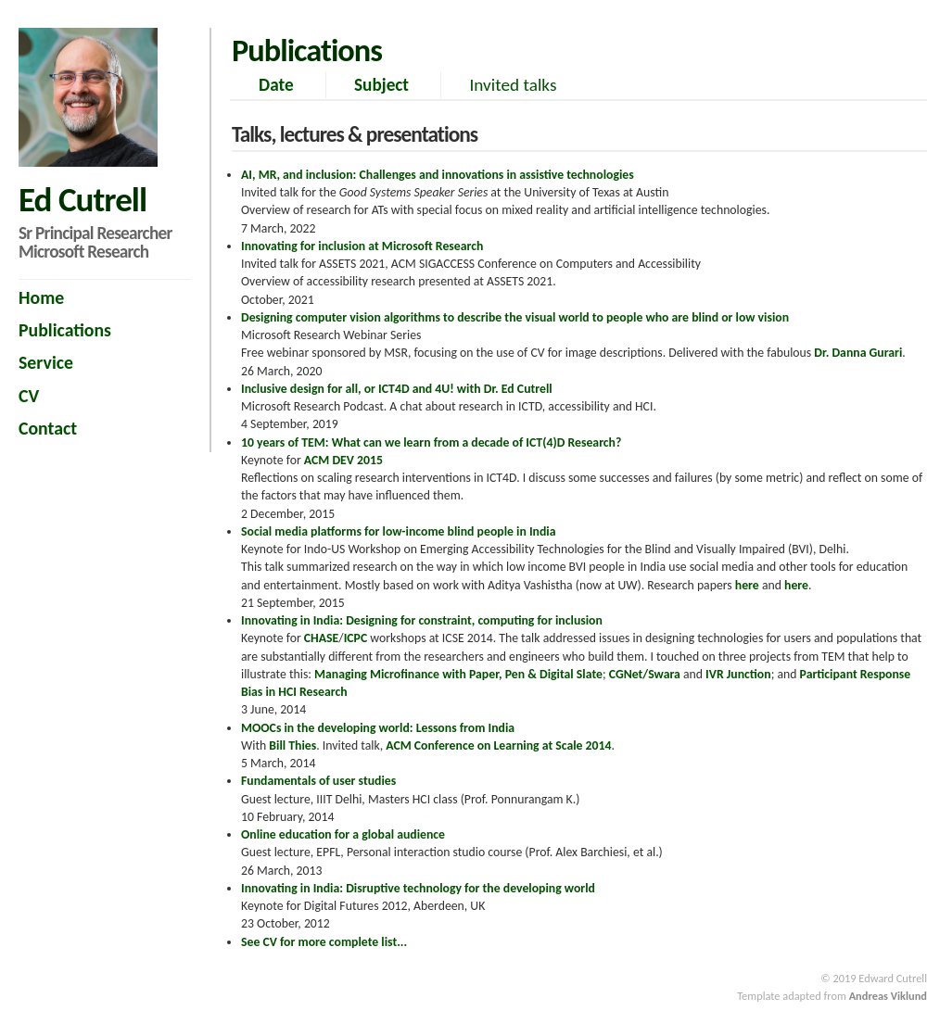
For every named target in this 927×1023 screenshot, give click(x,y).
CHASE (321, 638)
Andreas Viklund (888, 996)
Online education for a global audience (343, 834)
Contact (48, 428)
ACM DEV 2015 (343, 460)
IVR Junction (738, 674)
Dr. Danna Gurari (858, 352)
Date (276, 84)
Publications (65, 330)
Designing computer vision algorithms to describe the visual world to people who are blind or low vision (515, 317)
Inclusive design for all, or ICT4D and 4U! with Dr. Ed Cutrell (396, 389)
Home (41, 297)
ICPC (356, 638)
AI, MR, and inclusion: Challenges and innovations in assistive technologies (437, 175)
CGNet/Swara (644, 674)
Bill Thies (292, 745)
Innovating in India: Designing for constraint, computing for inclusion (422, 620)
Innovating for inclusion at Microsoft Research (362, 246)
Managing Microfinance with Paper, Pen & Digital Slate (458, 674)
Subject (381, 84)
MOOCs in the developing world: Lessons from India (377, 728)
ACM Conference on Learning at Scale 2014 (498, 745)
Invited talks (512, 84)
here (747, 585)
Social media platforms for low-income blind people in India (398, 531)
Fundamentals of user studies (318, 781)
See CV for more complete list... (324, 942)
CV (29, 396)
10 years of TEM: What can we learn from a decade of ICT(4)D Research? (431, 442)
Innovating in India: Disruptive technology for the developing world (418, 888)
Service (46, 362)
